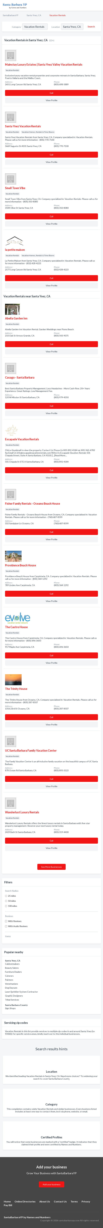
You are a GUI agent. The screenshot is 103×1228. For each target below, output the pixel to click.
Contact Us (60, 1201)
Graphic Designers (14, 995)
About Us (44, 1201)
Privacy (86, 1201)
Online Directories (25, 1201)
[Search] (91, 26)
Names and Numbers (39, 1217)
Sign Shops (10, 1008)
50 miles (12, 901)
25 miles (12, 895)
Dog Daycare (11, 987)
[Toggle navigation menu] (98, 5)
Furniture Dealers (13, 971)
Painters (9, 979)
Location (56, 27)
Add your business (51, 1184)
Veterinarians (11, 983)
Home (7, 1201)
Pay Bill (8, 1205)
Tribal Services (12, 999)
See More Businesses (51, 867)
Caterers (9, 975)
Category (16, 27)
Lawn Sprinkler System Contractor (21, 991)
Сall (51, 93)
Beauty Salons (12, 967)
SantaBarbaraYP (10, 15)
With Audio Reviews (18, 926)
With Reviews (14, 921)
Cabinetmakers (12, 964)
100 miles (12, 906)
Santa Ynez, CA (34, 15)
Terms (74, 1201)
